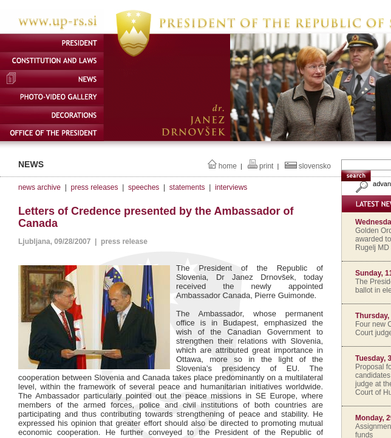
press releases (94, 187)
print (266, 166)
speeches (143, 187)
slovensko (315, 166)
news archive (39, 187)
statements (187, 187)
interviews (231, 187)
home (228, 166)
